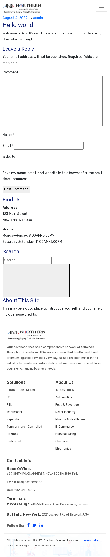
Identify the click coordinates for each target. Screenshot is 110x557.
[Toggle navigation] (101, 7)
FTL (9, 405)
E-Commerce (64, 426)
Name (8, 135)
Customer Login (18, 545)
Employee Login (45, 545)
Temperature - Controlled (24, 426)
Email (8, 146)
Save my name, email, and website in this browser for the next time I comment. (52, 176)
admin (38, 18)
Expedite (13, 419)
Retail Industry (65, 412)
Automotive (63, 397)
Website (9, 156)
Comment (12, 72)
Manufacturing (65, 434)
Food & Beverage (67, 405)
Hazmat (12, 434)
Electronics (63, 448)
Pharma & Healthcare (70, 419)
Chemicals (62, 441)
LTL (9, 397)
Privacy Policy (91, 539)
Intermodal (14, 412)
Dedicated (14, 441)
